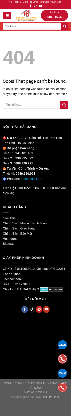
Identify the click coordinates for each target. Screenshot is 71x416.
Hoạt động (10, 239)
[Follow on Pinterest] (39, 309)
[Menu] (7, 15)
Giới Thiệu (10, 218)
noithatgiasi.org (31, 179)
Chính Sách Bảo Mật (17, 233)
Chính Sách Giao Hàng (19, 228)
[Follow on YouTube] (40, 6)
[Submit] (64, 26)
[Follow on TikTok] (35, 6)
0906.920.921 (41, 188)
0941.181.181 (23, 153)
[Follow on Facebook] (30, 6)
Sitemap (9, 243)
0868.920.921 (23, 163)
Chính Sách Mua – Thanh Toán (25, 223)
